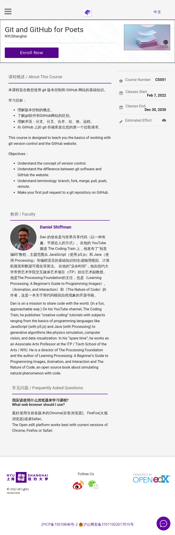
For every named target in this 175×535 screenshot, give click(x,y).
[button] (8, 11)
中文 (157, 11)
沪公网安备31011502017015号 (106, 524)
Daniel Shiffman (55, 227)
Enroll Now (31, 52)
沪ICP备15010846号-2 (59, 524)
